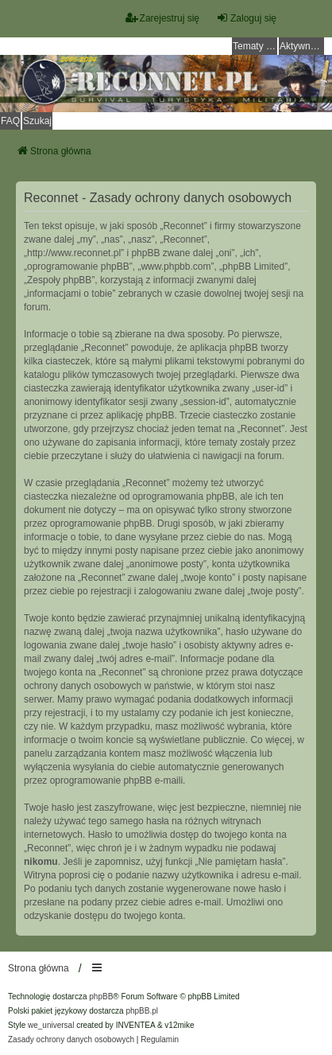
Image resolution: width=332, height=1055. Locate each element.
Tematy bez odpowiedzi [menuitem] (255, 46)
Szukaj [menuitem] (37, 121)
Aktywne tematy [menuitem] (302, 46)
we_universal (51, 1025)
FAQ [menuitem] (10, 121)
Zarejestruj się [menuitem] (162, 18)
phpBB (101, 996)
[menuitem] (71, 1040)
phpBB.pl (141, 1010)
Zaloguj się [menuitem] (246, 18)
